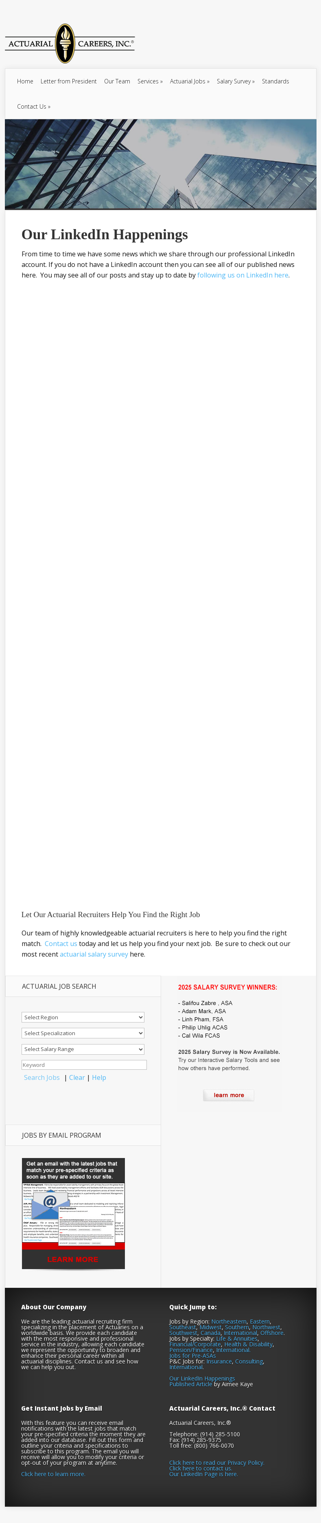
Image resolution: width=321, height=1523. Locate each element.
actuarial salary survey (94, 954)
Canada (211, 1333)
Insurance (219, 1361)
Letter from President (69, 81)
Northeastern (229, 1321)
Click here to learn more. (53, 1474)
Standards (275, 81)
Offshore (272, 1333)
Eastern (260, 1321)
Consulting (249, 1361)
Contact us (61, 943)
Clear (77, 1077)
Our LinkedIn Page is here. (203, 1474)
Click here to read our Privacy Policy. (216, 1462)
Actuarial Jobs (190, 81)
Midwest (210, 1327)
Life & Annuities (237, 1338)
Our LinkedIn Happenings (202, 1378)
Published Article (190, 1384)
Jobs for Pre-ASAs (192, 1355)
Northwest (266, 1327)
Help (99, 1077)
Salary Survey (236, 81)
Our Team (117, 81)
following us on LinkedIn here (242, 275)
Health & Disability (248, 1344)
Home (25, 81)
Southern (237, 1327)
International (240, 1333)
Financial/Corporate (195, 1344)
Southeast (182, 1327)
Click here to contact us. (200, 1468)
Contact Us (33, 106)
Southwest (183, 1333)
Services (150, 81)
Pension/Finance (191, 1350)
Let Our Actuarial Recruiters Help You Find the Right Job (111, 914)
